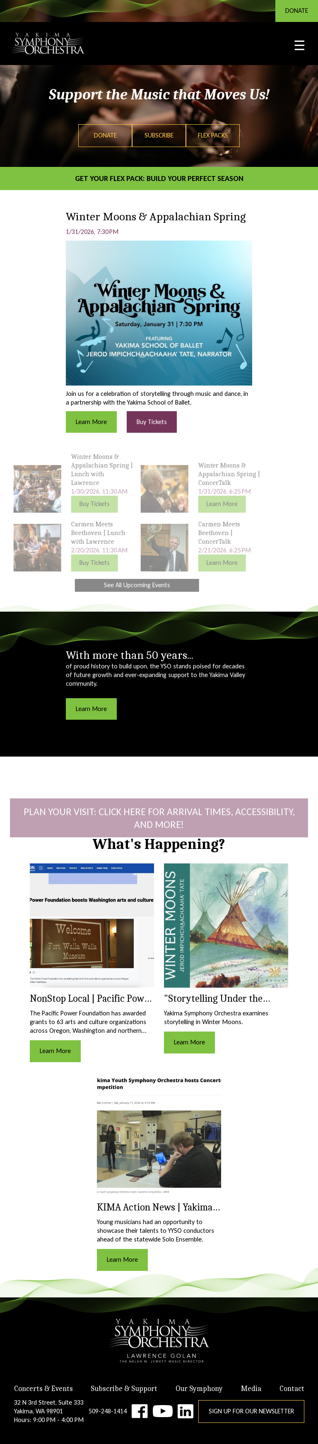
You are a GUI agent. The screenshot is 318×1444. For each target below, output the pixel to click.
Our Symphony (199, 1388)
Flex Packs (213, 135)
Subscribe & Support (124, 1388)
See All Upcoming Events (127, 585)
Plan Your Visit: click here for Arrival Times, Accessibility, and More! (159, 827)
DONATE (296, 10)
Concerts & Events (43, 1388)
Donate (105, 135)
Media (251, 1388)
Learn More (91, 422)
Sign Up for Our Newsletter (251, 1411)
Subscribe (159, 135)
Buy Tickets (152, 422)
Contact (291, 1388)
